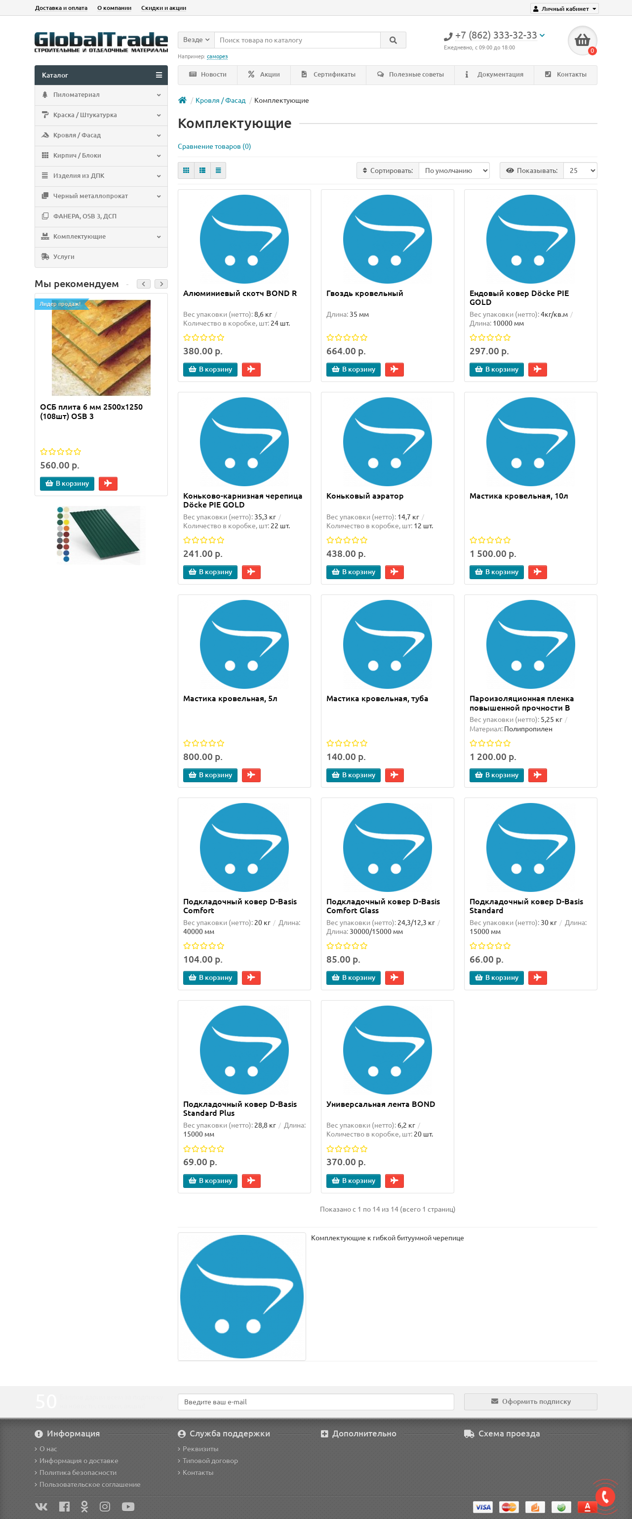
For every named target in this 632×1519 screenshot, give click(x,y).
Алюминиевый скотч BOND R (240, 293)
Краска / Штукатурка (100, 116)
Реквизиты (198, 1449)
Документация (494, 74)
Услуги (57, 257)
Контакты (566, 74)
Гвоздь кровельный (364, 293)
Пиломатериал (100, 95)
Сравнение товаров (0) (214, 146)
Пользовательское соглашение (88, 1484)
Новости (208, 74)
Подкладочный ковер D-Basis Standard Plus (240, 1108)
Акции (264, 74)
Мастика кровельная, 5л (230, 698)
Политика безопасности (76, 1473)
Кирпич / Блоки (100, 156)
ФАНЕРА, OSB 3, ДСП (78, 217)
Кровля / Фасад (100, 136)
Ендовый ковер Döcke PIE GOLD (519, 297)
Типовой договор (208, 1461)
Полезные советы (410, 74)
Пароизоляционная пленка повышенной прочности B (522, 703)
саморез (217, 56)
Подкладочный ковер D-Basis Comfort (240, 906)
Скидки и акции (163, 7)
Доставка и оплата (61, 7)
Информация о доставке (76, 1461)
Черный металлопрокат (100, 197)
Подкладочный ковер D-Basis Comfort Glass (383, 906)
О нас (46, 1449)
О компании (114, 7)
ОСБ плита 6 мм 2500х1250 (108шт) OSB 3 (91, 412)
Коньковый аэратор (365, 495)
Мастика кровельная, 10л (519, 495)
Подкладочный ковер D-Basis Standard (526, 906)
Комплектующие (100, 237)
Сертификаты (329, 74)
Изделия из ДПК (100, 176)
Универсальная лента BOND (380, 1103)
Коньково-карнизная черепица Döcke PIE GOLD (243, 500)
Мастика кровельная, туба (377, 698)
